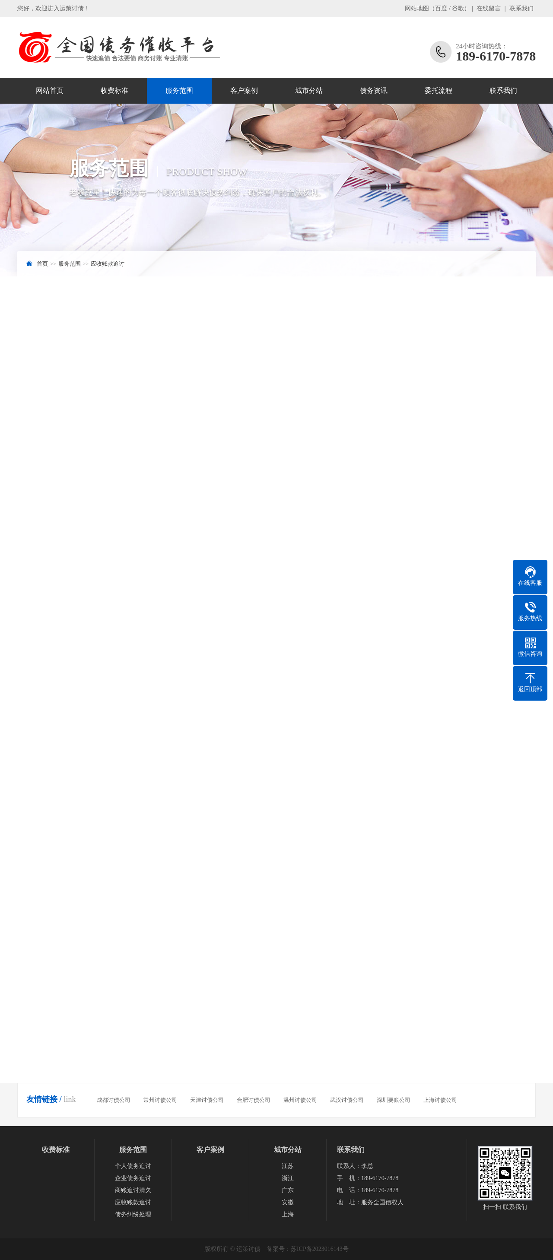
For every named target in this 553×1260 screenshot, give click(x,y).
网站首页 (50, 90)
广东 (288, 1190)
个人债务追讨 (133, 1166)
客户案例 (244, 90)
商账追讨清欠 (133, 1190)
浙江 (288, 1178)
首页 (42, 263)
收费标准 (114, 90)
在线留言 (489, 8)
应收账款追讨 (107, 263)
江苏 (288, 1166)
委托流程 (438, 90)
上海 (288, 1214)
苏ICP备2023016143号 (320, 1249)
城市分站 (309, 90)
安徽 (288, 1202)
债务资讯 (374, 90)
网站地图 (417, 8)
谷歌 (458, 8)
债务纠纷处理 (133, 1214)
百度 (441, 8)
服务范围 (179, 90)
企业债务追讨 (133, 1178)
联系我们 (521, 8)
